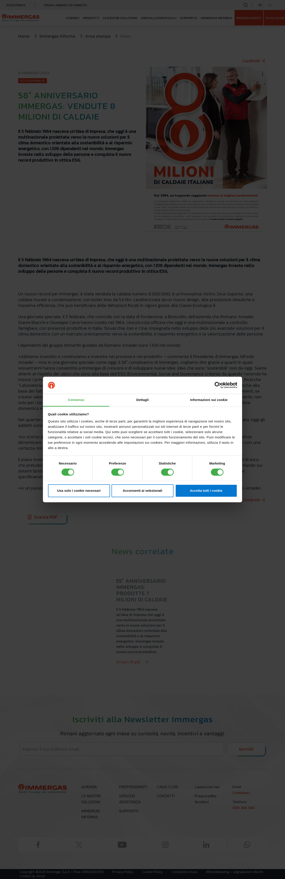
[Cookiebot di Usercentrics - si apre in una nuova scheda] (217, 385)
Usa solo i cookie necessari (79, 490)
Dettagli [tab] (142, 400)
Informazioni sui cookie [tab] (209, 400)
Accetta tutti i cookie (206, 490)
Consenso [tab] (76, 400)
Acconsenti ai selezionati (142, 490)
